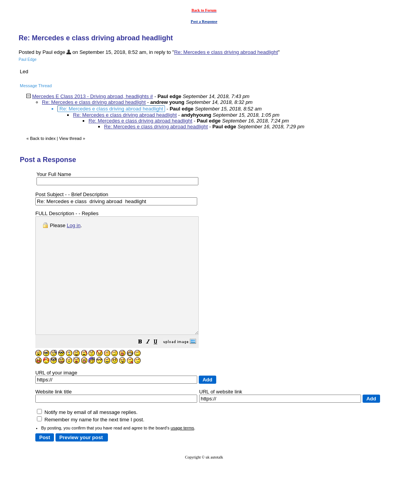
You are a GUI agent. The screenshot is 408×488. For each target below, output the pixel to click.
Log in (73, 225)
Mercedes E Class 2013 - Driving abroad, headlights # (92, 96)
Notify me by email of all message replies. (87, 435)
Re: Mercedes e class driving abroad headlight (226, 52)
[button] (159, 366)
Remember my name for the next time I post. (90, 443)
